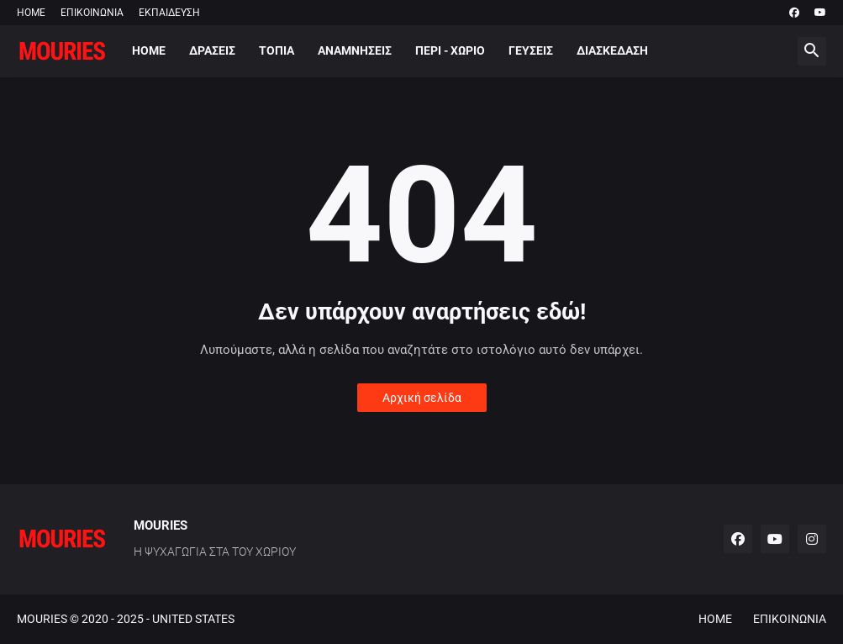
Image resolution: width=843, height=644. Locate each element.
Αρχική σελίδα (421, 397)
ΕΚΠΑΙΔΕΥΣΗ (169, 12)
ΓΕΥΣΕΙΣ (530, 50)
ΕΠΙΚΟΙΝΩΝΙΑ (92, 12)
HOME (31, 12)
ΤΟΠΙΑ (276, 50)
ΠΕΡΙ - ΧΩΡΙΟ (450, 50)
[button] (812, 51)
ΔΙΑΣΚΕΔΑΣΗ (612, 50)
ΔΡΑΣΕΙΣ (212, 50)
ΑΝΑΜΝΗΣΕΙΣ (355, 50)
